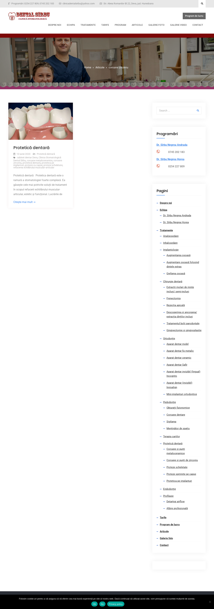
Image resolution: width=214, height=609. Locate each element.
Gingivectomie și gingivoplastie (184, 330)
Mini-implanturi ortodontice (182, 394)
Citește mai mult (23, 202)
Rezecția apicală (176, 305)
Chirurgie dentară (172, 281)
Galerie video (154, 25)
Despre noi (30, 25)
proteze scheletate (53, 165)
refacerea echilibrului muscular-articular (33, 167)
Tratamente (63, 25)
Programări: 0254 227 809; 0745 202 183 (32, 4)
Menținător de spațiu (178, 428)
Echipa (46, 25)
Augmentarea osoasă (178, 255)
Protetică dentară (31, 147)
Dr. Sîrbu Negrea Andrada (177, 215)
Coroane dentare (176, 414)
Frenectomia (174, 298)
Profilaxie (168, 495)
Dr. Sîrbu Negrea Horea (176, 222)
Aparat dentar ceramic (179, 357)
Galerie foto (132, 25)
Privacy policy (116, 604)
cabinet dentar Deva (27, 157)
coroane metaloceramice (39, 160)
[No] (209, 601)
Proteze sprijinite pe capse (181, 474)
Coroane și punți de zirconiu (182, 460)
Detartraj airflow (176, 501)
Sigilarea (171, 421)
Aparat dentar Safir (177, 364)
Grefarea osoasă (176, 273)
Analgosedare (171, 236)
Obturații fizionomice (178, 407)
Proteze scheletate (177, 467)
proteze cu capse (33, 165)
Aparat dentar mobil (178, 344)
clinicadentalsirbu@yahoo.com (79, 4)
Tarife (80, 25)
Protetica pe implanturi (179, 480)
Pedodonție (169, 402)
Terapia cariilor (171, 436)
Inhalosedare (170, 242)
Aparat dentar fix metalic (180, 350)
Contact (173, 25)
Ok (94, 604)
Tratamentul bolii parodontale (183, 323)
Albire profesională (177, 508)
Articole (112, 25)
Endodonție (169, 488)
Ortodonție (169, 338)
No (102, 604)
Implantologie (171, 249)
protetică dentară (32, 162)
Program (95, 25)
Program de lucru (195, 16)
